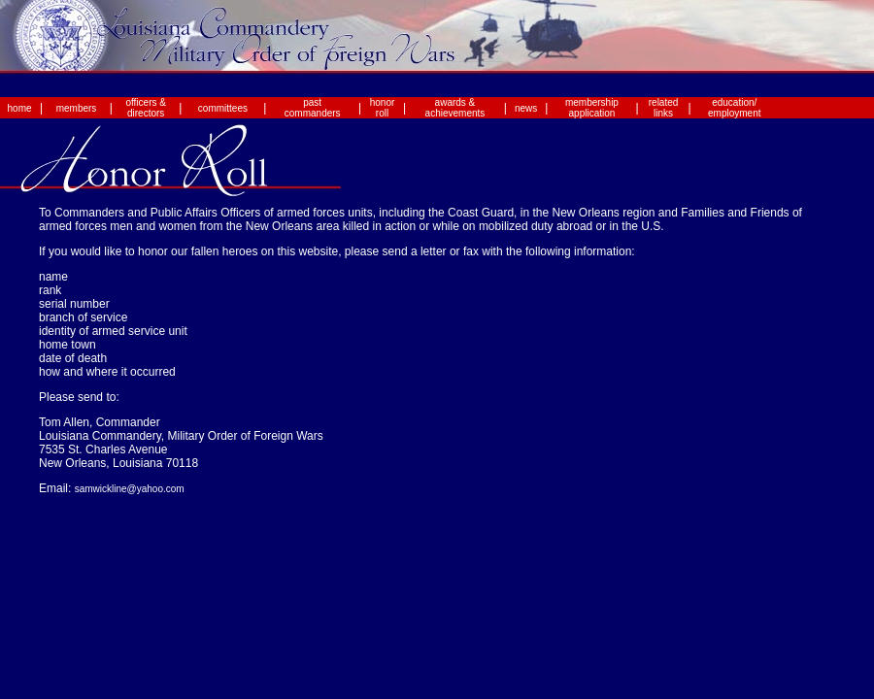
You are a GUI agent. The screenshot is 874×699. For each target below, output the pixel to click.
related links (664, 107)
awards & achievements (455, 107)
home (20, 108)
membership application (592, 107)
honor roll (382, 107)
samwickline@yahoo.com (130, 488)
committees (223, 108)
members (76, 108)
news (526, 108)
